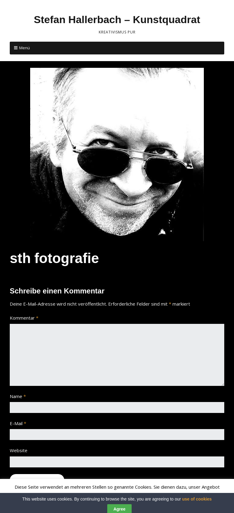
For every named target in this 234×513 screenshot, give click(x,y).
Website (18, 450)
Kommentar (24, 318)
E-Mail (18, 423)
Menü (24, 47)
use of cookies (197, 503)
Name (18, 396)
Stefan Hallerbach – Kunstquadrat (117, 19)
